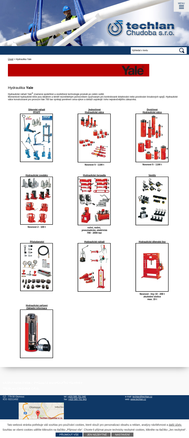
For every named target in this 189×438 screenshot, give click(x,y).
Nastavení (122, 434)
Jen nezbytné (97, 434)
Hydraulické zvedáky (37, 175)
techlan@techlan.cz (142, 396)
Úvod (10, 59)
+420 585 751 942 (80, 394)
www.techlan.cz (138, 399)
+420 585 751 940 (77, 396)
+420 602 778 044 (141, 394)
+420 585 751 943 (77, 399)
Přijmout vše (69, 434)
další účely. (175, 424)
